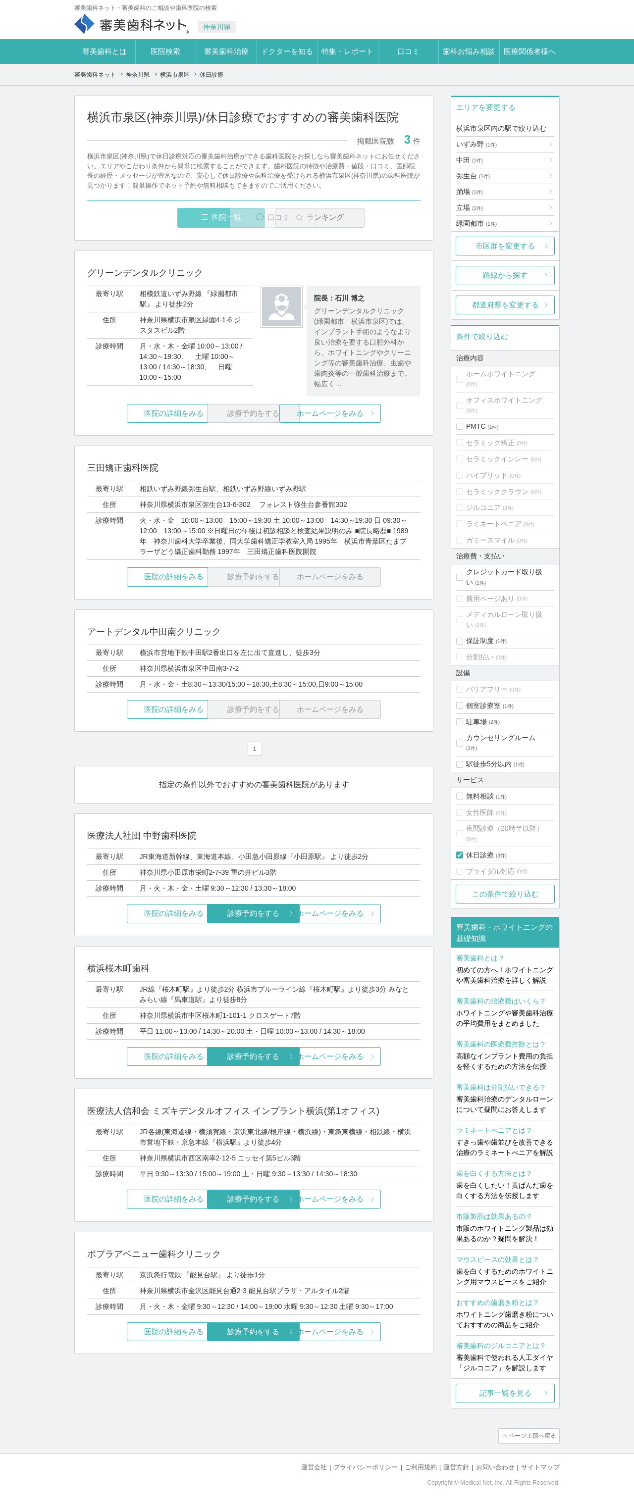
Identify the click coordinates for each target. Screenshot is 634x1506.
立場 (469, 207)
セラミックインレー (497, 459)
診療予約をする (254, 913)
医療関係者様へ (530, 51)
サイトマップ (540, 1466)
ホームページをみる (365, 413)
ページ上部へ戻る (531, 1435)
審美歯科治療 (226, 51)
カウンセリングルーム (500, 738)
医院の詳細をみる (142, 413)
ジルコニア (483, 507)
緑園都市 (476, 223)
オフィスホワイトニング (504, 400)
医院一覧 (155, 217)
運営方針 (456, 1466)
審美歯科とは (104, 51)
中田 (469, 160)
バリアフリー (487, 689)
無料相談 (480, 796)
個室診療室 (483, 705)
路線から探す (505, 275)
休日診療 (480, 855)
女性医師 (480, 812)
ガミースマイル (490, 540)
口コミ (408, 51)
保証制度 (480, 641)
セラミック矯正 (490, 443)
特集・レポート (347, 51)
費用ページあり (490, 598)
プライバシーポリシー (365, 1466)
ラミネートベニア (494, 524)
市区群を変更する (505, 246)
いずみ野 (476, 144)
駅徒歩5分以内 (489, 764)
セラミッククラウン (497, 492)
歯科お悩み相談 (469, 51)
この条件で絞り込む (505, 894)
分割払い (480, 657)
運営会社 (314, 1466)
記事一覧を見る (505, 1393)
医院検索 (165, 51)
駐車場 (476, 722)
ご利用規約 (421, 1466)
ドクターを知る (287, 51)
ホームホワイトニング (500, 374)
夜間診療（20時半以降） (504, 828)
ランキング (363, 217)
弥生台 (473, 176)
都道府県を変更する (505, 305)
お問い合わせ (495, 1466)
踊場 (469, 192)
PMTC (476, 426)
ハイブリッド (487, 475)
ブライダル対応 (490, 871)
